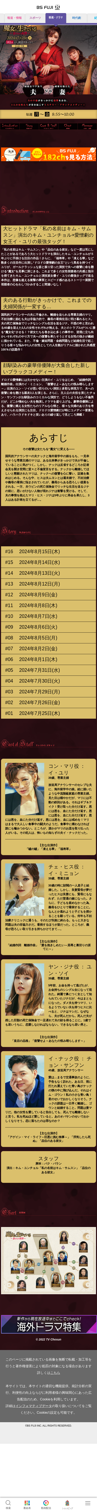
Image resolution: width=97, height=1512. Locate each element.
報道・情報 (14, 17)
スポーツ (35, 17)
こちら (55, 1372)
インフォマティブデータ (34, 1406)
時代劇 (76, 17)
